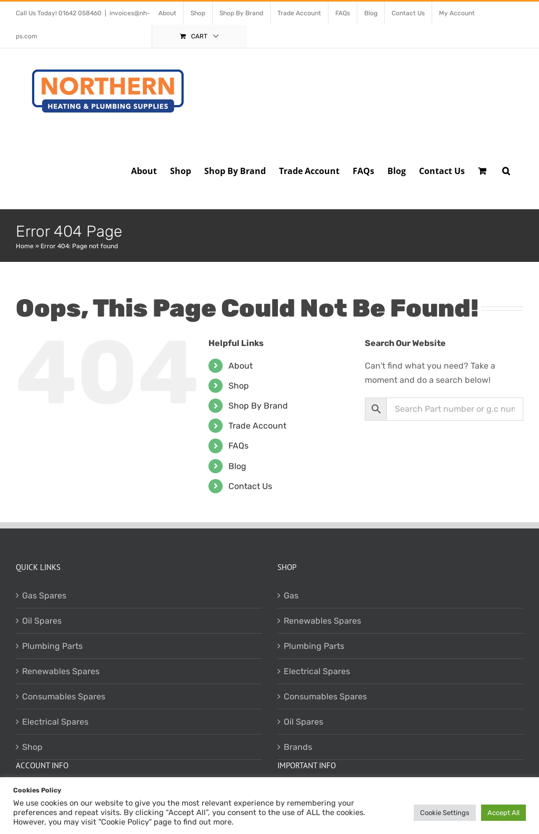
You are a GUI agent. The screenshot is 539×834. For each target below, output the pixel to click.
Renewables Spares (60, 671)
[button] (506, 170)
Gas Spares (44, 596)
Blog (237, 466)
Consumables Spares (63, 696)
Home (25, 246)
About (240, 366)
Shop (238, 386)
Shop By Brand (258, 406)
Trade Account (257, 426)
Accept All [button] (503, 813)
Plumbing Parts (52, 646)
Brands (298, 747)
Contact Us (250, 486)
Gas (291, 596)
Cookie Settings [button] (445, 813)
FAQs (238, 446)
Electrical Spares (55, 722)
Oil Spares (42, 621)
